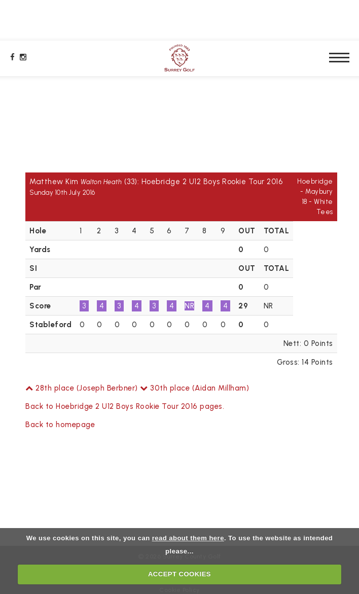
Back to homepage (60, 424)
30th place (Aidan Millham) (194, 388)
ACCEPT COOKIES (179, 574)
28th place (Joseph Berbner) (81, 388)
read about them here (188, 538)
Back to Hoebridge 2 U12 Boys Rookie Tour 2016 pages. (124, 406)
